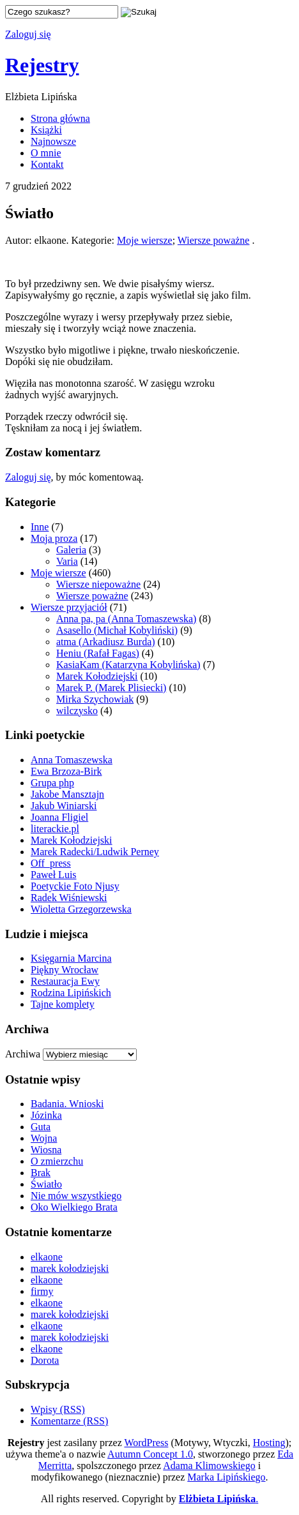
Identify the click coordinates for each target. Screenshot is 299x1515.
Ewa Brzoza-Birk (66, 771)
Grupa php (52, 782)
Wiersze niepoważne (98, 584)
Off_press (51, 863)
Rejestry (42, 65)
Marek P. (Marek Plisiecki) (111, 687)
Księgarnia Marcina (71, 958)
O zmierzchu (57, 1161)
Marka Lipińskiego (226, 1477)
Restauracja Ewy (65, 981)
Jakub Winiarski (64, 805)
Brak (40, 1172)
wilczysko (77, 710)
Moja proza (54, 538)
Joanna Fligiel (59, 817)
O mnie (46, 152)
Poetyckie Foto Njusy (75, 886)
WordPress (146, 1442)
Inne (40, 526)
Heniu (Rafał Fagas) (97, 653)
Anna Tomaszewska (71, 759)
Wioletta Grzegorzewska (81, 909)
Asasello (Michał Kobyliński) (117, 630)
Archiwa (22, 1054)
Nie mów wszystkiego (76, 1195)
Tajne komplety (63, 1004)
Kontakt (47, 164)
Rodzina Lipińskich (71, 992)
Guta (40, 1126)
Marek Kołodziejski (97, 676)
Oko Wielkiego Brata (74, 1207)
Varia (67, 561)
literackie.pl (55, 828)
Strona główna (60, 118)
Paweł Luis (54, 874)
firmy (42, 1291)
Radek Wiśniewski (69, 897)
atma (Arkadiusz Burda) (105, 641)
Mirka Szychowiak (95, 699)
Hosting (269, 1442)
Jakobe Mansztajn (67, 794)
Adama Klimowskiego (209, 1465)
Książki (46, 129)
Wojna (44, 1138)
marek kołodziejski (70, 1268)
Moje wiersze (144, 240)
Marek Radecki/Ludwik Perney (95, 851)
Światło (46, 1184)
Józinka (46, 1115)
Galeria (71, 549)
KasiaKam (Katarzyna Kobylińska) (128, 664)
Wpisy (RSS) (58, 1409)
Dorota (45, 1360)
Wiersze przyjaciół (69, 607)
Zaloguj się (28, 34)
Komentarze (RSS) (69, 1420)
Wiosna (46, 1149)
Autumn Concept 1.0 (150, 1454)
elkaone (47, 1256)
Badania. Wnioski (67, 1103)
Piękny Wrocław (64, 969)
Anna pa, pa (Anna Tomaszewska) (126, 618)
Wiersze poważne (214, 240)
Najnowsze (53, 141)
